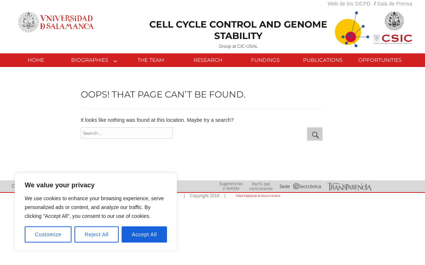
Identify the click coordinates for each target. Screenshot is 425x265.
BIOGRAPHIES (89, 60)
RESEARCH (208, 60)
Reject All (97, 234)
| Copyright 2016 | (203, 195)
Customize (48, 234)
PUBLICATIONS (323, 60)
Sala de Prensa (394, 4)
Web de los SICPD (349, 4)
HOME (36, 60)
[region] (96, 211)
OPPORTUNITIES (380, 60)
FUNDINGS (265, 60)
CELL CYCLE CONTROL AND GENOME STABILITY (238, 30)
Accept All (144, 234)
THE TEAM (150, 60)
